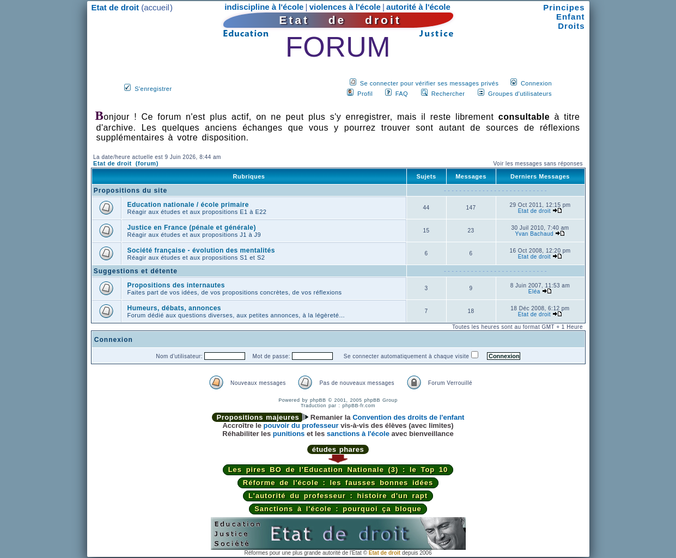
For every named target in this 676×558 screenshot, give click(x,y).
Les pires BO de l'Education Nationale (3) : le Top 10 (338, 469)
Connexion (536, 83)
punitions (289, 434)
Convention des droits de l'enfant (408, 417)
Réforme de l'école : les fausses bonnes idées (338, 483)
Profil (365, 93)
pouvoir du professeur (301, 425)
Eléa (534, 292)
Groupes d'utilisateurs (520, 93)
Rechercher (448, 93)
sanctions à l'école (358, 434)
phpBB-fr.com (359, 405)
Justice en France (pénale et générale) (191, 227)
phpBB (318, 400)
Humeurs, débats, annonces (174, 308)
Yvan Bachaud (534, 234)
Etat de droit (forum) (126, 163)
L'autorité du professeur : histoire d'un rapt (338, 496)
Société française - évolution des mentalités (201, 250)
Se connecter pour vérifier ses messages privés (429, 83)
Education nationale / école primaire (188, 205)
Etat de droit (534, 211)
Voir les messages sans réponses (537, 164)
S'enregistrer (153, 88)
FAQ (402, 93)
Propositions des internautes (176, 285)
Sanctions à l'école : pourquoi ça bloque (338, 509)
